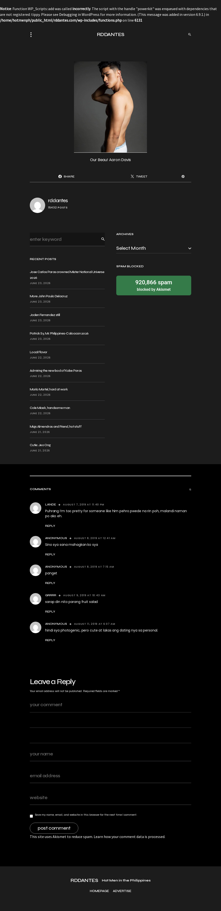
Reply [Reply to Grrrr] (50, 611)
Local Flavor (38, 352)
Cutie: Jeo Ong (40, 445)
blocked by (153, 285)
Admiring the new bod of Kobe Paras (56, 371)
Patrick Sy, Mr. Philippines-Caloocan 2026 (59, 333)
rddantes (58, 201)
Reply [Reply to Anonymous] (50, 554)
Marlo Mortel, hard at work (49, 389)
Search (99, 239)
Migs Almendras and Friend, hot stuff (55, 427)
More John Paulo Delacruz (49, 296)
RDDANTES (110, 34)
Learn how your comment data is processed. (129, 836)
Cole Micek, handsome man (50, 408)
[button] (32, 34)
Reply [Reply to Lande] (50, 526)
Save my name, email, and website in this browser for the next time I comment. (86, 814)
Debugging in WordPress (79, 14)
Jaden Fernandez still (45, 315)
